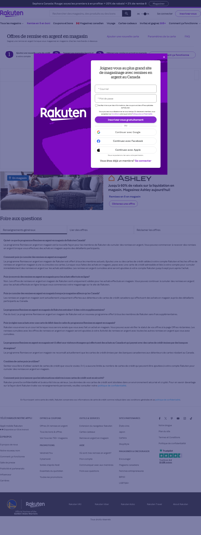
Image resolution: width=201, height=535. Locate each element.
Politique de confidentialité (142, 114)
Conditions (115, 114)
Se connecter (143, 160)
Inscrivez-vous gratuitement (126, 119)
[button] (126, 132)
